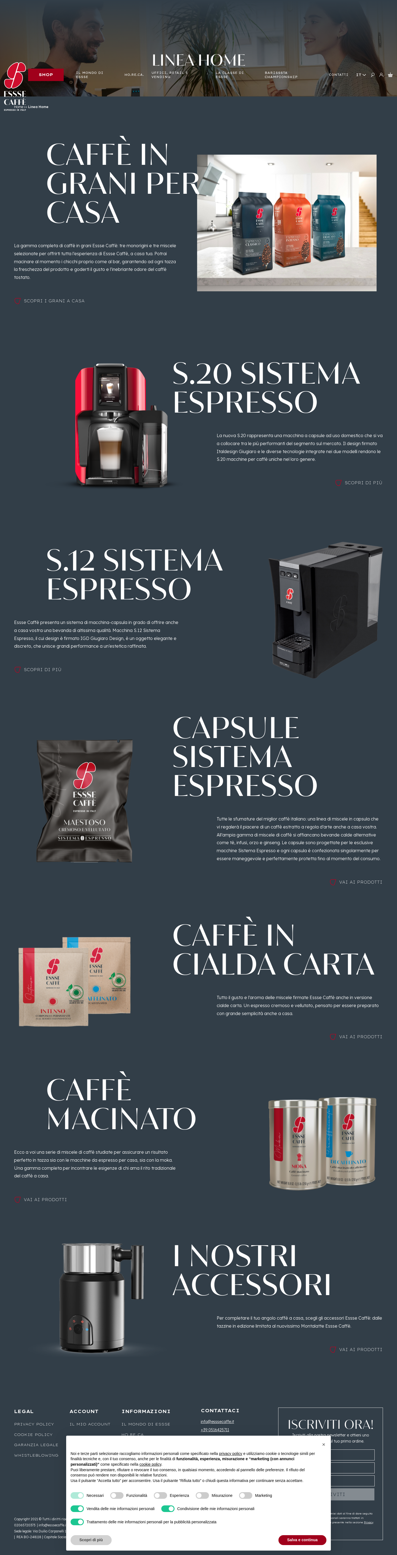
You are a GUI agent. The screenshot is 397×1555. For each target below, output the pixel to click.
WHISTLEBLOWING (36, 1455)
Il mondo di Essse (145, 1424)
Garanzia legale (36, 1445)
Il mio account (89, 1424)
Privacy (368, 1522)
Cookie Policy (33, 1434)
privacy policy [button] (230, 1453)
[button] (323, 1444)
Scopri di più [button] (91, 1540)
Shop (46, 74)
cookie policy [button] (150, 1464)
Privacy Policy (34, 1424)
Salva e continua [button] (302, 1540)
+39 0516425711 (215, 1429)
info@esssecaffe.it (217, 1421)
